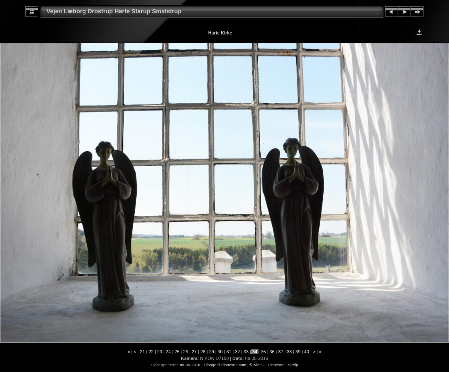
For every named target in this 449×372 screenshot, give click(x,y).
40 (306, 351)
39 (298, 351)
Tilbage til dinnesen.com (224, 364)
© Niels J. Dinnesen (266, 364)
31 (228, 351)
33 (246, 351)
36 (272, 351)
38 (289, 351)
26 (185, 351)
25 (177, 351)
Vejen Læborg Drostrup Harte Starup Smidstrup (113, 11)
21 (142, 351)
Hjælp (293, 364)
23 (159, 351)
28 (203, 351)
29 (211, 351)
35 (263, 351)
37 (280, 351)
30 (220, 351)
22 (151, 351)
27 (194, 351)
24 (168, 351)
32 (237, 351)
